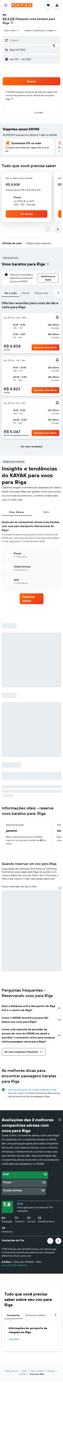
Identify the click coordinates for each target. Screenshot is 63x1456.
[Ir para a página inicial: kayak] (21, 5)
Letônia (22, 1374)
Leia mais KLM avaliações (14, 1265)
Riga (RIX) (14, 1339)
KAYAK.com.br (11, 1371)
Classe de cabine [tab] (35, 1315)
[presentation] (11, 22)
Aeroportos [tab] (13, 1315)
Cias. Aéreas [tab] (16, 512)
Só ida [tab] (25, 293)
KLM (20, 1203)
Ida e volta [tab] (10, 293)
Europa (51, 1371)
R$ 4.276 (9, 19)
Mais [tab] (46, 512)
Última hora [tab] (41, 293)
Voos (24, 1371)
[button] (5, 5)
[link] (32, 598)
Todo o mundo (37, 1371)
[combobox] (12, 30)
